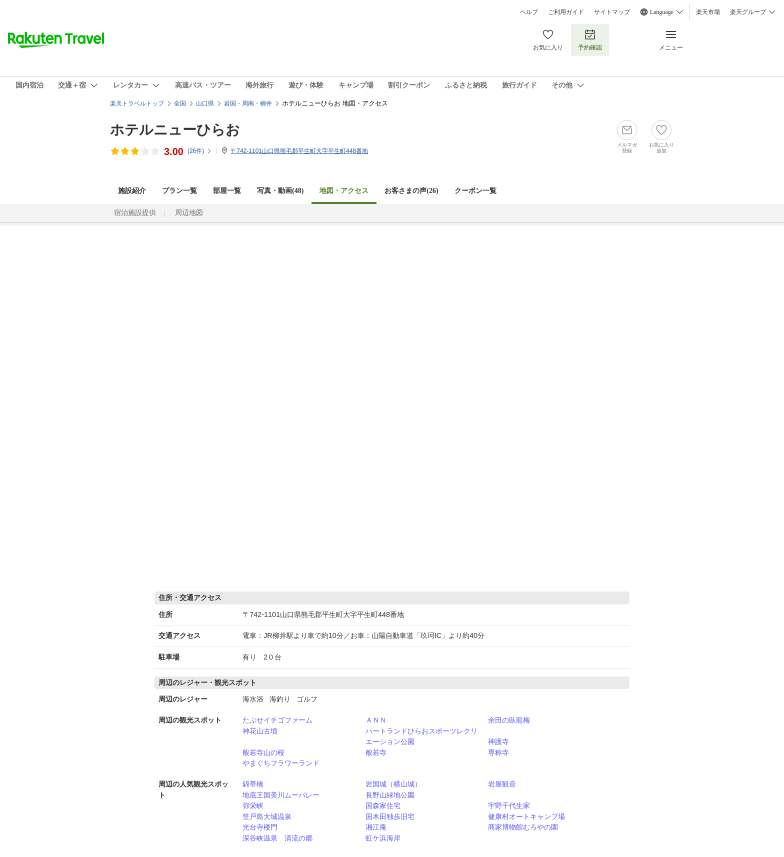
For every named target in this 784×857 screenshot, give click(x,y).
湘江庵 (376, 827)
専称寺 (498, 752)
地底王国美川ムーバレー (281, 795)
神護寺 (498, 742)
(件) (200, 151)
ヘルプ (529, 12)
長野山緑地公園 (390, 795)
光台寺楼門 (260, 827)
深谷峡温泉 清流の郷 (277, 838)
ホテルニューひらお (175, 130)
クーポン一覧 (475, 190)
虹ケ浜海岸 (383, 838)
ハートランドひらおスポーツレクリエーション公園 (422, 736)
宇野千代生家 (509, 806)
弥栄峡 (253, 806)
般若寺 (376, 752)
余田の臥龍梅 (509, 720)
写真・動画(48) (280, 190)
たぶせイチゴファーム (277, 720)
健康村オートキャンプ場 (526, 816)
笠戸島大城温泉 (267, 816)
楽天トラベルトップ (137, 103)
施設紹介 (132, 190)
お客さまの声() (411, 190)
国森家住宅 (383, 806)
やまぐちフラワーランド (281, 763)
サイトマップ (612, 12)
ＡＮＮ (376, 720)
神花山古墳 (260, 731)
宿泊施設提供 (135, 212)
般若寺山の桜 (263, 752)
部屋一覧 (227, 190)
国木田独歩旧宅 (390, 816)
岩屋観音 (502, 784)
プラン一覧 (179, 190)
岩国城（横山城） (394, 784)
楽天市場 (708, 12)
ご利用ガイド (566, 12)
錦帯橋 (253, 784)
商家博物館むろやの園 (523, 827)
